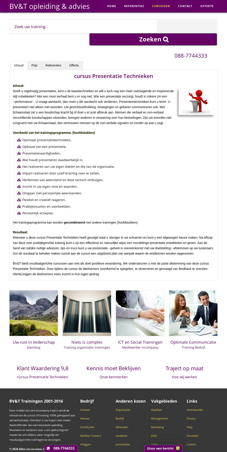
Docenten (193, 423)
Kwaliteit (156, 397)
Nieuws (84, 406)
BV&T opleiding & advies (49, 6)
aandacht (121, 423)
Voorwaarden (195, 397)
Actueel (85, 397)
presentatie (123, 432)
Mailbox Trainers (90, 423)
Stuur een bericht (160, 448)
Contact (191, 432)
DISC (154, 423)
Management (159, 406)
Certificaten (87, 415)
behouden (122, 415)
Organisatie (123, 397)
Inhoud (19, 53)
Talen (154, 432)
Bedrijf (120, 406)
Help (189, 415)
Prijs (34, 53)
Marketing (157, 415)
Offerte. (74, 53)
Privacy (191, 406)
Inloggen (85, 432)
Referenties (53, 53)
